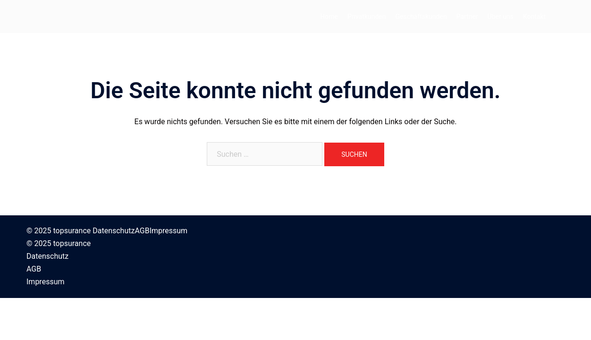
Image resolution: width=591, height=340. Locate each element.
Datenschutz (114, 230)
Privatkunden (366, 16)
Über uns (501, 16)
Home (329, 16)
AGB (142, 230)
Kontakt (534, 16)
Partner (467, 16)
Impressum (169, 230)
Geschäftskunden (421, 16)
